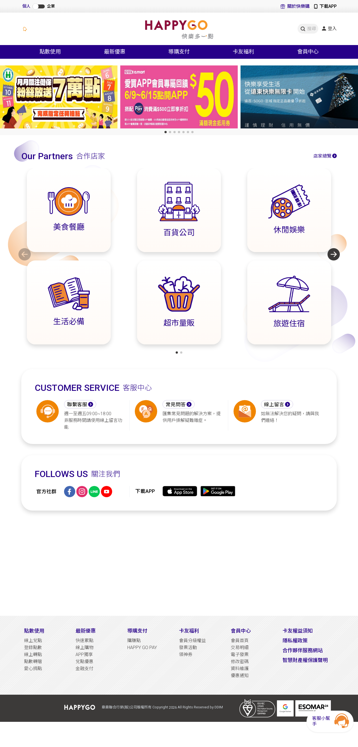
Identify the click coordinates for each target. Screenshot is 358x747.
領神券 (185, 654)
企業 (51, 6)
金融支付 (84, 668)
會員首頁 (240, 640)
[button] (165, 132)
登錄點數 (33, 647)
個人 (26, 6)
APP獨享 (84, 654)
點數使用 (34, 631)
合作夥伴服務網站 (302, 650)
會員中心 (241, 631)
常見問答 (176, 404)
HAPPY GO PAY (142, 647)
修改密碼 (240, 661)
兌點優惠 (84, 661)
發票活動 (188, 647)
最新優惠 (86, 631)
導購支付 (137, 631)
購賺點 (134, 640)
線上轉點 (33, 654)
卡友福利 (189, 631)
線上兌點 (33, 640)
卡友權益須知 (297, 631)
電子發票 (240, 654)
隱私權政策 (295, 640)
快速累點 (84, 640)
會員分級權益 (192, 640)
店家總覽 (322, 156)
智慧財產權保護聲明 (305, 660)
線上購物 (84, 647)
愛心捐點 (33, 668)
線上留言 (274, 404)
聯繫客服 (77, 404)
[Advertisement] (179, 563)
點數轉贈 (33, 661)
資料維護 (240, 668)
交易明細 (240, 647)
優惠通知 (240, 675)
